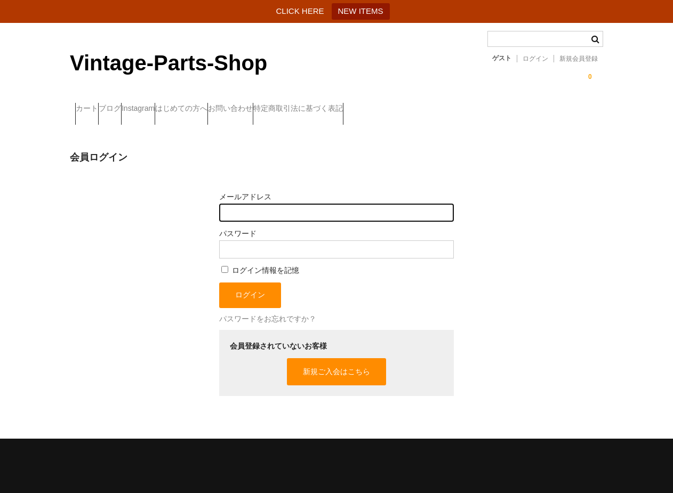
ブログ (136, 109)
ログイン (535, 58)
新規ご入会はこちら (336, 362)
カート (92, 109)
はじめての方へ (251, 109)
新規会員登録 (578, 58)
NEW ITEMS (360, 10)
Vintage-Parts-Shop (168, 63)
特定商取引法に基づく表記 (410, 109)
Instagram (186, 109)
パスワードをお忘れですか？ (267, 309)
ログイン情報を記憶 (260, 260)
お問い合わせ (321, 109)
